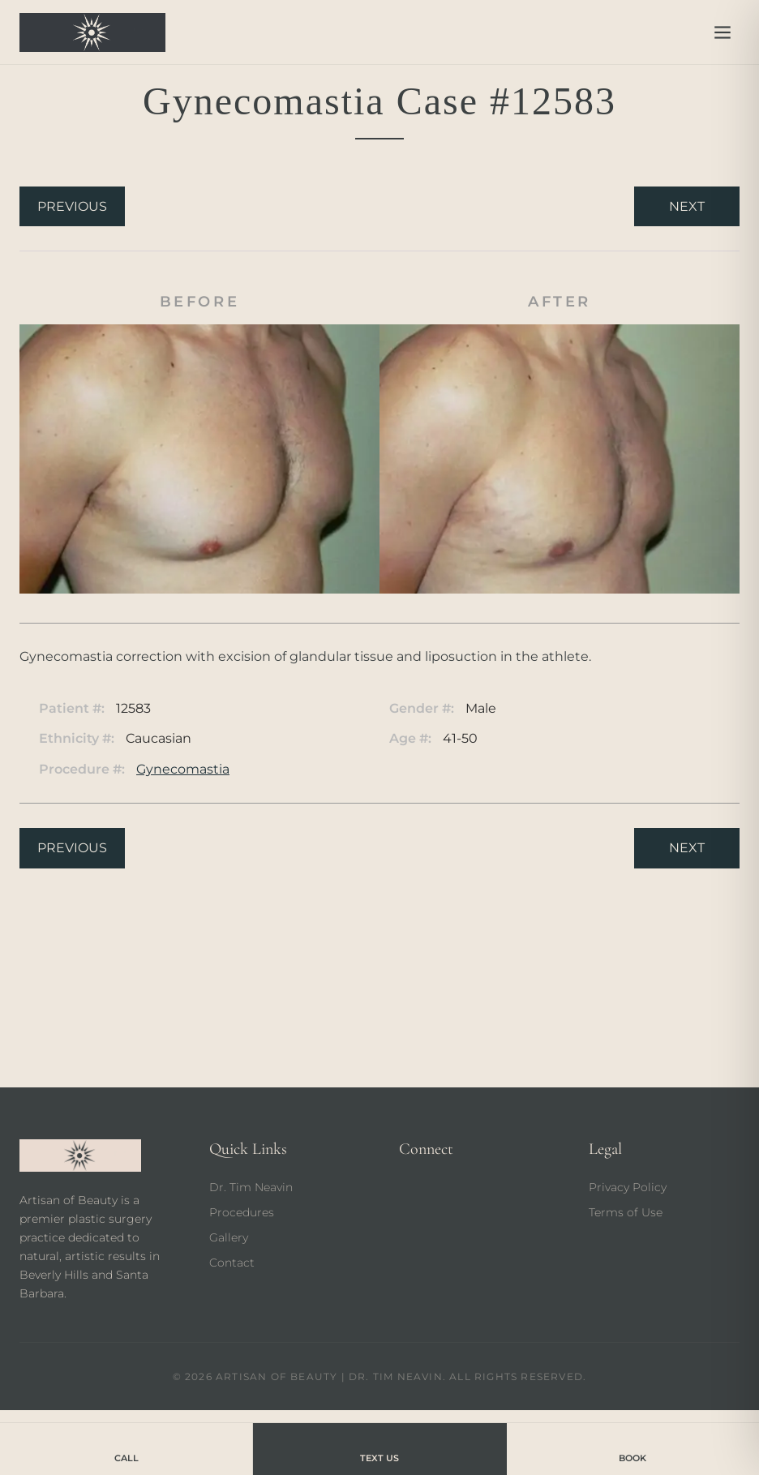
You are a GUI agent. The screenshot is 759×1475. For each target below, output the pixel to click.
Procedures (241, 1212)
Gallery (228, 1237)
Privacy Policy (628, 1187)
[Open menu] (722, 32)
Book (632, 1448)
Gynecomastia (182, 769)
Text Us (379, 1448)
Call (126, 1448)
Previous (72, 206)
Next (687, 206)
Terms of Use (626, 1212)
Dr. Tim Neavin (251, 1187)
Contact (232, 1262)
